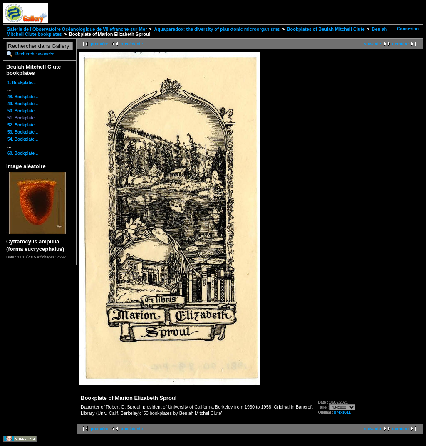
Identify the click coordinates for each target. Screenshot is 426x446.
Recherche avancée (34, 54)
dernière (400, 44)
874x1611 (342, 412)
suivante (372, 44)
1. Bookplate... (21, 82)
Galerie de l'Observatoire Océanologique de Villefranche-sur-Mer (77, 29)
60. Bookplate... (22, 153)
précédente (132, 44)
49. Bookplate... (22, 104)
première (99, 44)
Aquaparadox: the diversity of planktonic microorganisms (217, 29)
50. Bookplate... (22, 111)
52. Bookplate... (22, 125)
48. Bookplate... (22, 96)
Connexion (408, 29)
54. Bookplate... (22, 139)
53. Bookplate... (22, 132)
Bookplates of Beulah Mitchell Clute (326, 29)
